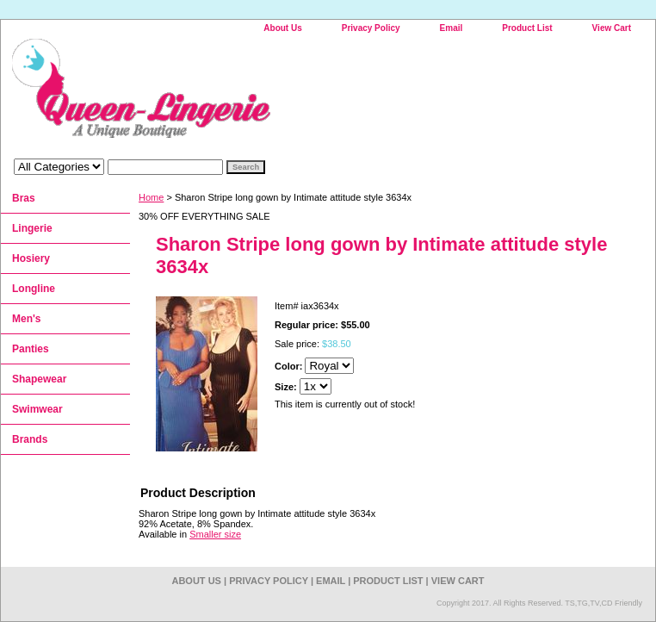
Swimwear (37, 409)
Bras (23, 198)
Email (451, 28)
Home (151, 197)
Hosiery (31, 258)
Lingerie (32, 228)
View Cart (611, 28)
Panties (30, 349)
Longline (33, 289)
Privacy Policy (371, 28)
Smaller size (215, 534)
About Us (282, 28)
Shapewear (39, 379)
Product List (527, 28)
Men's (26, 319)
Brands (29, 439)
